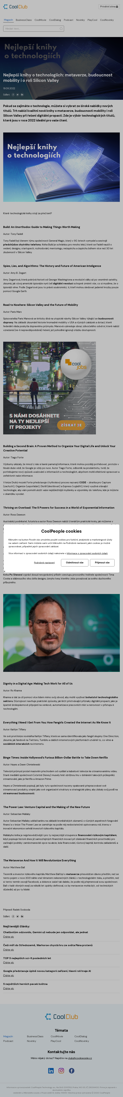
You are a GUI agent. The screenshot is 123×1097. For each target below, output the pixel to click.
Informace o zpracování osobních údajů (87, 553)
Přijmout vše (102, 562)
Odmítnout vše (74, 562)
